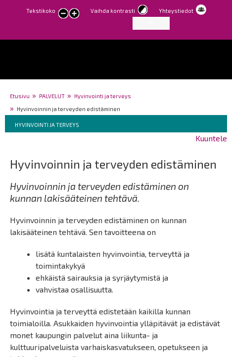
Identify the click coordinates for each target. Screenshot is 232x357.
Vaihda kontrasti (113, 10)
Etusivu (20, 96)
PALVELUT (52, 96)
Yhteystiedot (176, 10)
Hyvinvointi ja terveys (102, 96)
